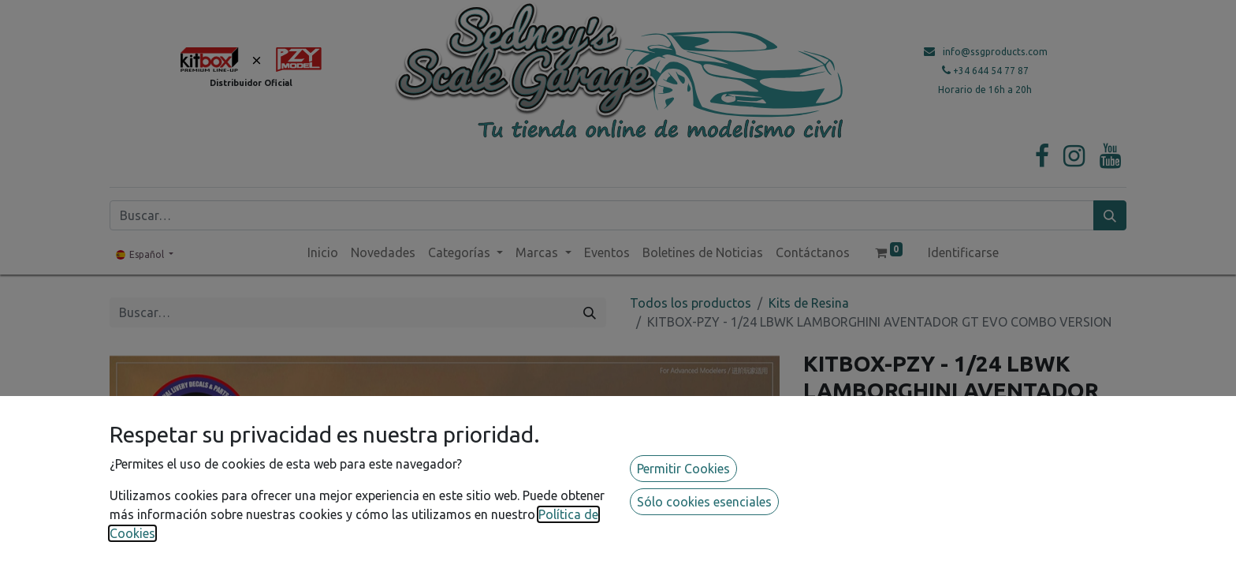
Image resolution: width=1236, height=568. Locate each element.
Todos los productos (690, 303)
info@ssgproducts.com (995, 52)
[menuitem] (322, 252)
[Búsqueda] (1109, 215)
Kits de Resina (809, 303)
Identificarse (963, 252)
